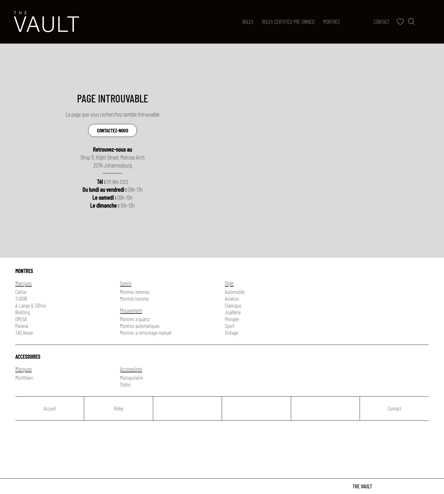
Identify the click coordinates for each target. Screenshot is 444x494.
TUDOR (21, 298)
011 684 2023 (117, 182)
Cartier (21, 292)
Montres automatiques (140, 326)
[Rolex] (429, 21)
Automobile (235, 292)
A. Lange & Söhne (30, 305)
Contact (382, 21)
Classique (233, 305)
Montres (331, 21)
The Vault (362, 486)
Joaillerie (233, 312)
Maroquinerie (131, 377)
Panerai (21, 326)
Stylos (125, 384)
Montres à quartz (135, 319)
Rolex (247, 21)
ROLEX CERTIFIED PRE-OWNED (288, 21)
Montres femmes (135, 292)
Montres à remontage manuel (145, 332)
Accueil (50, 408)
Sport (229, 326)
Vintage (231, 332)
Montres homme (134, 298)
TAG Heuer (24, 332)
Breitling (22, 312)
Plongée (232, 319)
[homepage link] (46, 22)
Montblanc (24, 377)
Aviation (232, 298)
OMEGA (21, 319)
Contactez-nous (112, 130)
